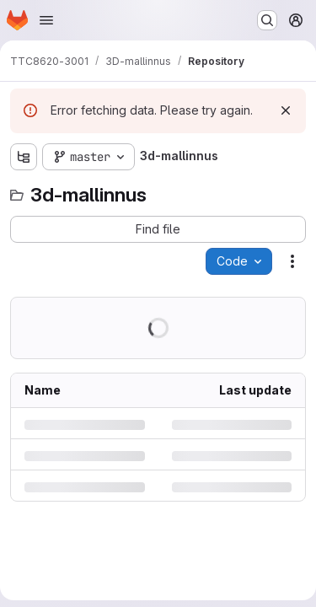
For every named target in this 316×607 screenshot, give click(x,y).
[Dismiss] (286, 110)
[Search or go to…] (267, 20)
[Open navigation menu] (46, 20)
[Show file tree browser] (23, 156)
